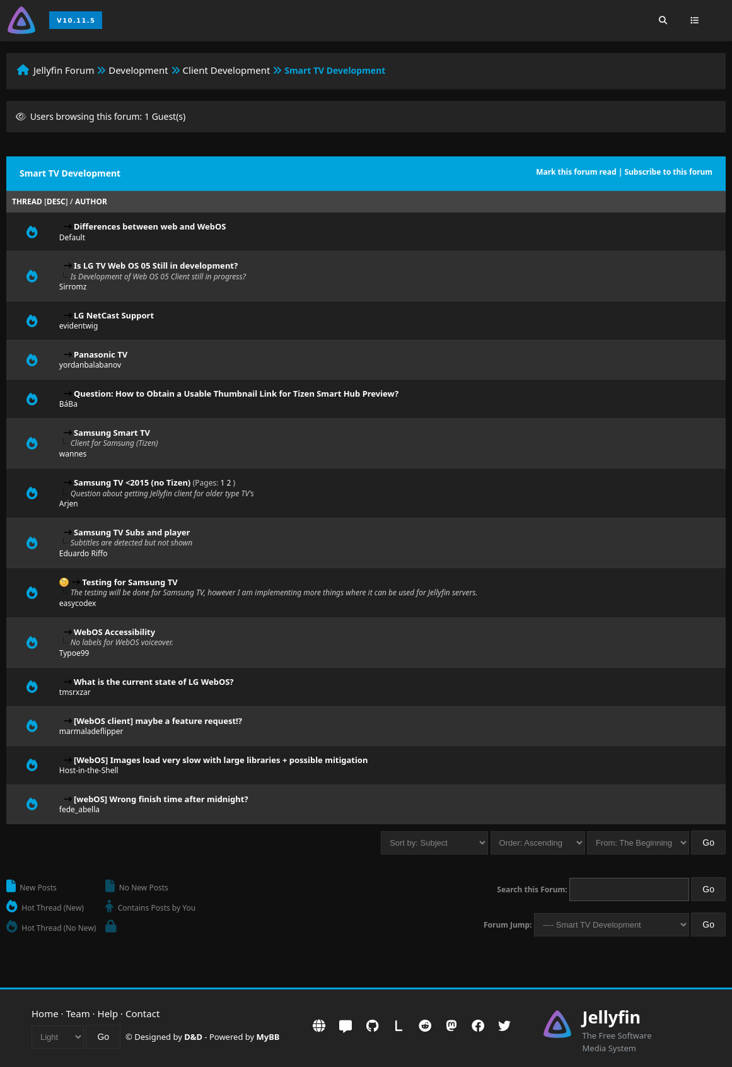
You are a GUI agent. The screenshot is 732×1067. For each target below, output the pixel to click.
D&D (193, 1036)
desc (56, 201)
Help (108, 1013)
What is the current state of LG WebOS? (154, 681)
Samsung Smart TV (112, 432)
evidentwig (78, 325)
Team (78, 1013)
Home (45, 1013)
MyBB (268, 1036)
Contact (142, 1013)
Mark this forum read (576, 171)
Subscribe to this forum (668, 171)
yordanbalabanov (90, 364)
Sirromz (72, 286)
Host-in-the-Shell (89, 770)
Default (72, 237)
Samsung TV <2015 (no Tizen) (132, 482)
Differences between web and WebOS (150, 226)
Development (138, 70)
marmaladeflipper (91, 731)
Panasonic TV (100, 354)
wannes (73, 453)
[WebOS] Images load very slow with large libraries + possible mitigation (221, 760)
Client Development (226, 70)
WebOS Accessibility (114, 632)
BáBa (68, 404)
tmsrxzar (75, 692)
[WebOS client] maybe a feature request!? (158, 720)
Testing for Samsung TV (129, 582)
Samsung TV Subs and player (132, 532)
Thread (27, 201)
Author (91, 201)
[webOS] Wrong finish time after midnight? (161, 799)
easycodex (77, 603)
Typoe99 (74, 653)
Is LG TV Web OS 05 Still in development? (156, 265)
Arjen (68, 503)
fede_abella (79, 809)
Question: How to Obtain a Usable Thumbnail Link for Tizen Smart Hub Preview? (236, 393)
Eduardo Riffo (83, 553)
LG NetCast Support (114, 315)
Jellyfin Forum (64, 70)
